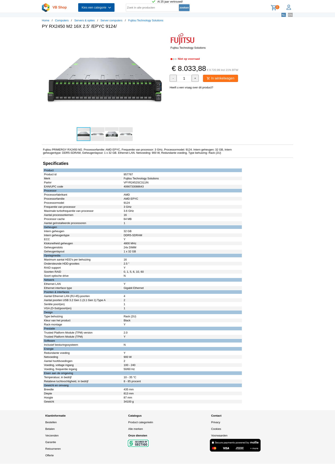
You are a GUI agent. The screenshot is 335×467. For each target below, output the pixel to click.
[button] (163, 36)
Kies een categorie (96, 7)
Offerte (49, 455)
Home (45, 20)
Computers (62, 20)
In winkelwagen (220, 78)
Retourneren (53, 448)
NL (283, 14)
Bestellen (51, 422)
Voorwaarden (219, 435)
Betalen (50, 428)
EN (290, 14)
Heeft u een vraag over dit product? (191, 87)
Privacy (215, 422)
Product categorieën (140, 422)
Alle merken (135, 428)
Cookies (216, 428)
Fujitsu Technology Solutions (145, 20)
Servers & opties (84, 20)
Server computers (111, 20)
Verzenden (52, 435)
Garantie (50, 442)
